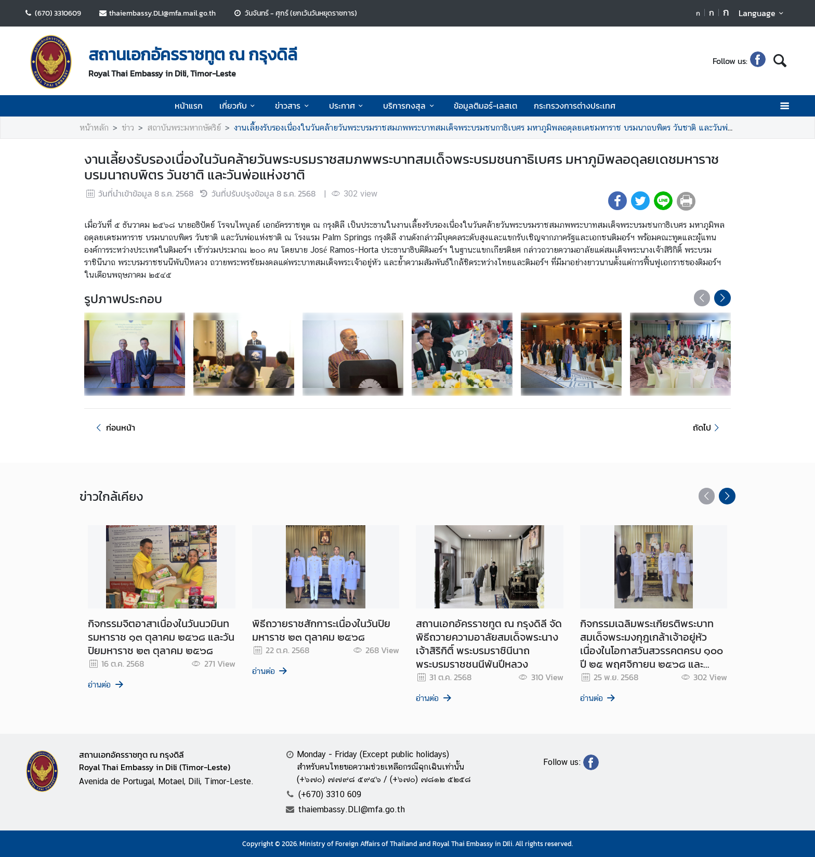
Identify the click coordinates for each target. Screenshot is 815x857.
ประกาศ (347, 105)
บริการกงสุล (410, 105)
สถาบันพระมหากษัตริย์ (184, 128)
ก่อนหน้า (114, 427)
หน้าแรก (189, 105)
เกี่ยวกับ (238, 105)
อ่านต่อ (106, 685)
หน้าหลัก (94, 128)
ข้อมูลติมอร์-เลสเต (485, 105)
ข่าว (128, 128)
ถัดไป (707, 427)
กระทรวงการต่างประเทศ (574, 105)
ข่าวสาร (293, 105)
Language (763, 13)
